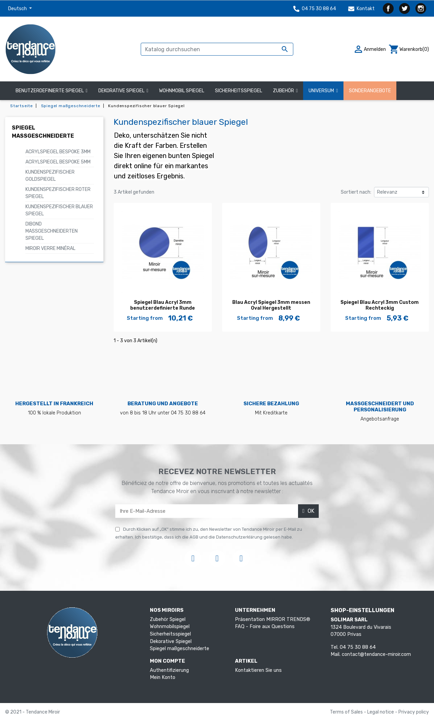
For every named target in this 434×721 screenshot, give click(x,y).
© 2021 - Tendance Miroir (32, 712)
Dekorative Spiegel (171, 641)
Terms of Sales (347, 712)
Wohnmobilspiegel (170, 626)
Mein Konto (162, 677)
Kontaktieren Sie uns (258, 670)
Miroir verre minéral (50, 248)
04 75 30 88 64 (314, 9)
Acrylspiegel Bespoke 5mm (58, 162)
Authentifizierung (169, 670)
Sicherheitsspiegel (170, 634)
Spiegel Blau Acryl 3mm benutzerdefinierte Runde (162, 305)
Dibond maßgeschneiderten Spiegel (51, 231)
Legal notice (381, 712)
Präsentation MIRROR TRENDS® (272, 619)
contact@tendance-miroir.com (376, 654)
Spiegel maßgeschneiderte (179, 648)
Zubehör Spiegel (167, 619)
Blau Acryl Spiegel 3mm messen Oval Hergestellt (271, 305)
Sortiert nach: (356, 192)
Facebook (388, 8)
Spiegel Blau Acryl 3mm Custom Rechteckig (379, 305)
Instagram (420, 8)
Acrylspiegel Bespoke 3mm (58, 152)
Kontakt (361, 9)
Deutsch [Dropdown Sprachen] (18, 9)
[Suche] (217, 49)
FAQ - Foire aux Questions (265, 626)
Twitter (404, 8)
